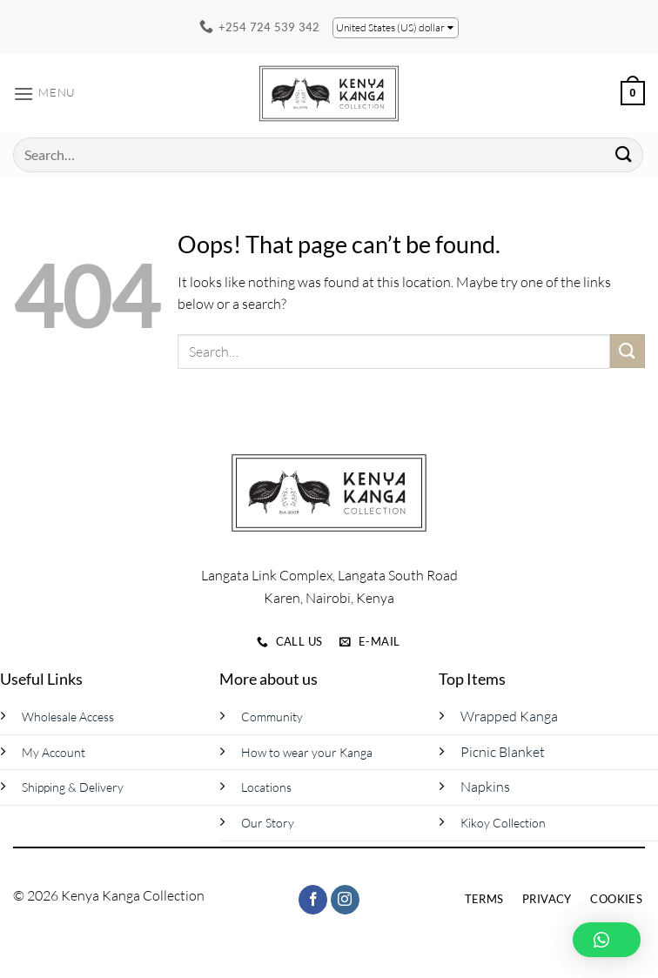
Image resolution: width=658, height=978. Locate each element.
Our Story (267, 822)
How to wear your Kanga (307, 752)
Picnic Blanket (502, 751)
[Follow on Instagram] (345, 899)
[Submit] (624, 154)
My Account (53, 752)
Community (272, 716)
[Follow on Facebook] (313, 899)
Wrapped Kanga (509, 716)
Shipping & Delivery (73, 787)
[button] (44, 93)
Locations (266, 787)
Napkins (485, 786)
